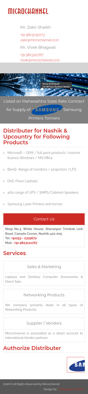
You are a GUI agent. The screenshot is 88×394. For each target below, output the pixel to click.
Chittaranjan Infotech (71, 389)
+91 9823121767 (32, 55)
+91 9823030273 (32, 35)
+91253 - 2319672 (24, 238)
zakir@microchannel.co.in (39, 40)
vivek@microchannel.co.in (40, 60)
